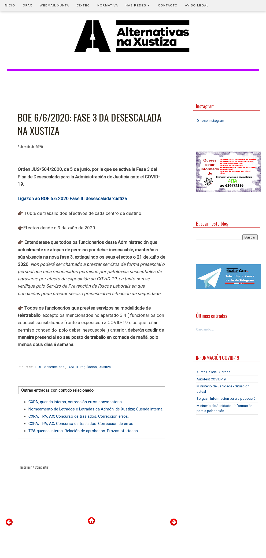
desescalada (54, 367)
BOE (39, 367)
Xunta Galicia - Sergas (213, 372)
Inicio (9, 5)
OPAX (27, 5)
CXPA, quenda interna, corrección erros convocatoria (75, 401)
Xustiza (105, 367)
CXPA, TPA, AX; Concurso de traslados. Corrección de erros (80, 423)
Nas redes (137, 5)
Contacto (168, 5)
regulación (89, 367)
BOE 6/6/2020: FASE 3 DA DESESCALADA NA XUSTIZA (90, 124)
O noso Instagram (210, 121)
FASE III (73, 367)
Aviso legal (197, 5)
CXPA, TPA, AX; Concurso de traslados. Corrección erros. (78, 416)
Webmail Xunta (54, 5)
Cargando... (205, 329)
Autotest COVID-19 (211, 379)
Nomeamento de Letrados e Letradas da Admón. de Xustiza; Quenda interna (95, 409)
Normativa (107, 5)
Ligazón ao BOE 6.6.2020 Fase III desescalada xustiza (72, 198)
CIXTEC (83, 5)
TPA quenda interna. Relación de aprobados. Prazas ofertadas (83, 430)
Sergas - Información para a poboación (227, 399)
